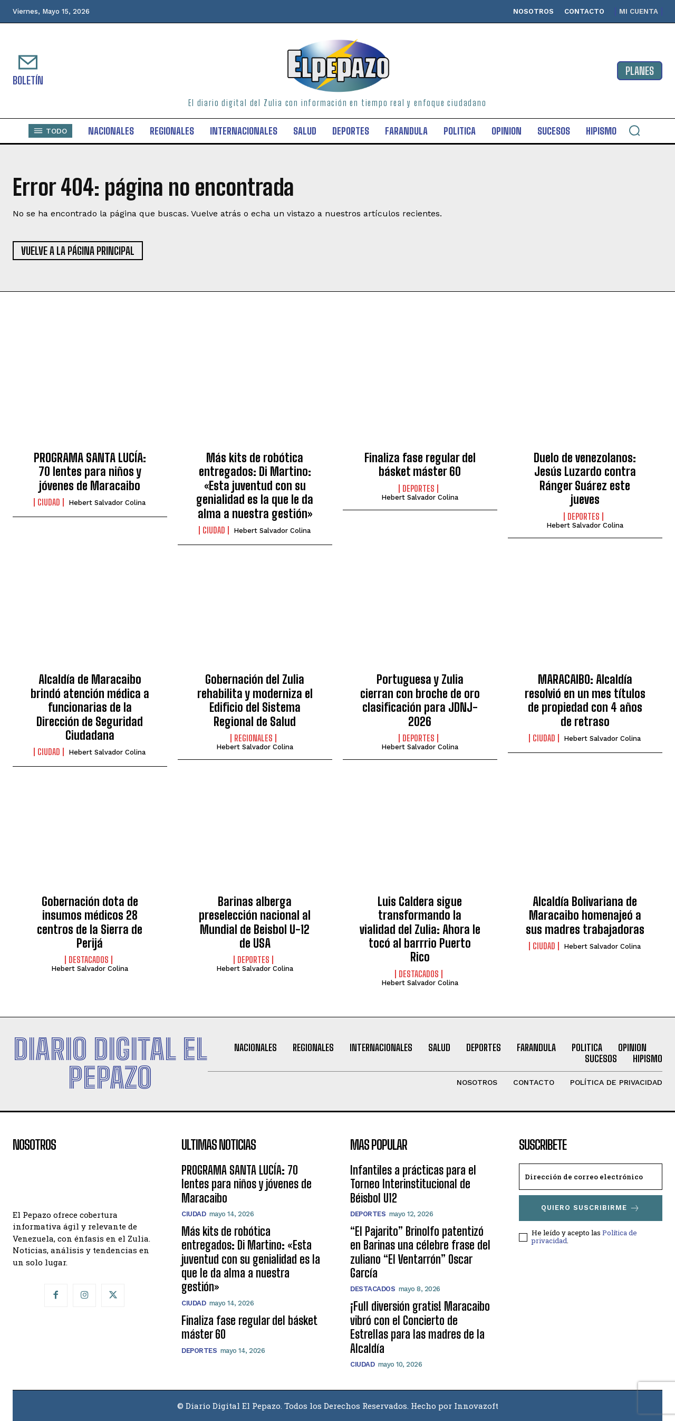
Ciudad (48, 502)
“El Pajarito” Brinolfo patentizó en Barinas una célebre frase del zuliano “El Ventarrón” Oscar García (420, 1252)
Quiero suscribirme (590, 1208)
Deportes (418, 488)
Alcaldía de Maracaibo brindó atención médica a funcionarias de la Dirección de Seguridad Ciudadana (90, 707)
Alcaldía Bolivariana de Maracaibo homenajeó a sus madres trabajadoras (585, 915)
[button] (634, 130)
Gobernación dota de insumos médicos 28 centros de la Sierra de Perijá (89, 922)
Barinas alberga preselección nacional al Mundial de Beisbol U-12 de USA (255, 922)
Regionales (253, 738)
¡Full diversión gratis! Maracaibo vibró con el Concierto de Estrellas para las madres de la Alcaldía (420, 1327)
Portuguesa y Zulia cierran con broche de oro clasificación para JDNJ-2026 (420, 700)
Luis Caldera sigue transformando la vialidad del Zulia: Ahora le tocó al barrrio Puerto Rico (420, 929)
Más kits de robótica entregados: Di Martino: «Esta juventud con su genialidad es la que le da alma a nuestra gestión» (254, 486)
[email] (590, 1176)
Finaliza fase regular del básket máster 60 (420, 465)
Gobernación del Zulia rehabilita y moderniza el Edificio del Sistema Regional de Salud (255, 700)
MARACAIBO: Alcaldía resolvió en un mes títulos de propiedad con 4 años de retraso (585, 700)
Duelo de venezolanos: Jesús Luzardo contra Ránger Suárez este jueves (585, 479)
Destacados (89, 960)
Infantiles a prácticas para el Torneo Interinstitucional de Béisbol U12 (413, 1184)
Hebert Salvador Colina (107, 503)
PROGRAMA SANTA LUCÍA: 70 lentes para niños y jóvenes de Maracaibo (90, 472)
